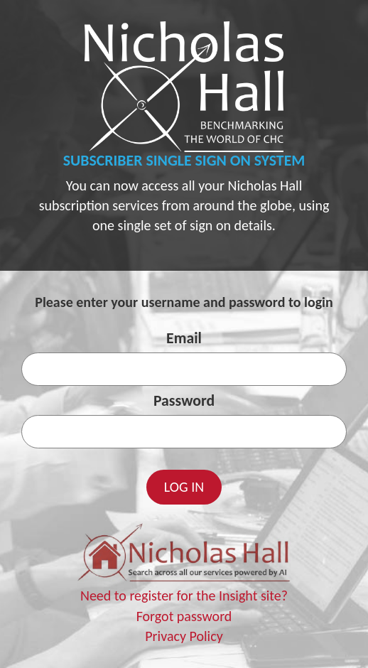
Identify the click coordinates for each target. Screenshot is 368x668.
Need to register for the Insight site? (184, 595)
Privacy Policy (183, 636)
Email (184, 338)
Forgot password (184, 616)
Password (184, 400)
